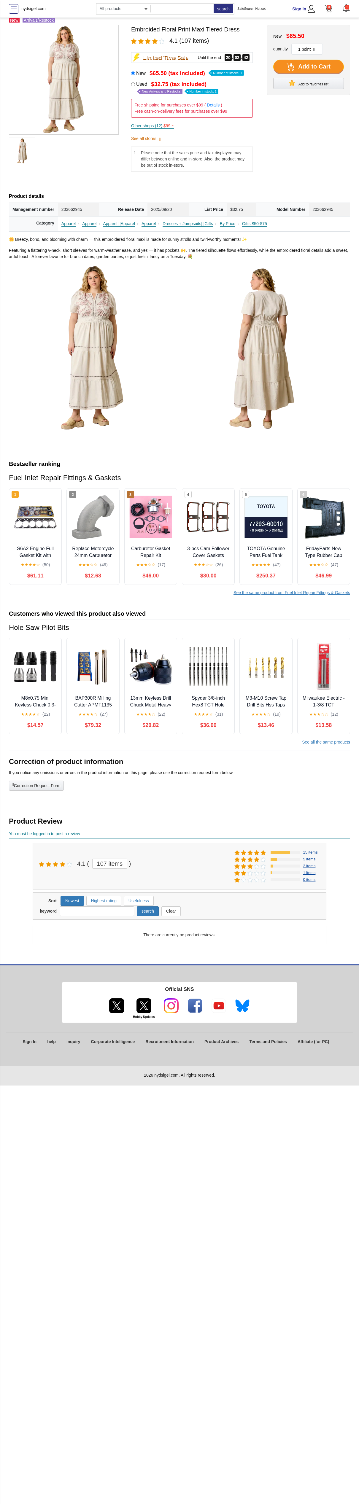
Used (177, 87)
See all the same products (326, 742)
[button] (346, 8)
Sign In (299, 9)
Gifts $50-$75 (254, 223)
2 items (309, 866)
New (190, 73)
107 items (110, 863)
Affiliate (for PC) (313, 1041)
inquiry (73, 1041)
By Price (227, 223)
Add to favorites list (308, 83)
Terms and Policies (268, 1041)
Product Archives (221, 1041)
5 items (309, 859)
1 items (309, 872)
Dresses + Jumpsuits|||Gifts (188, 223)
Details (213, 105)
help (51, 1041)
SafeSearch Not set (251, 8)
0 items (309, 879)
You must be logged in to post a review (44, 833)
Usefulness (138, 900)
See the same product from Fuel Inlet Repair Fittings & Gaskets (291, 592)
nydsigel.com (33, 8)
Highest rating (104, 900)
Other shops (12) (152, 125)
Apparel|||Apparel (119, 223)
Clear (171, 911)
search (223, 9)
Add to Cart (309, 67)
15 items (310, 852)
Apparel (68, 223)
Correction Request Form (36, 785)
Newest (72, 900)
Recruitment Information (169, 1041)
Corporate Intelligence (113, 1041)
